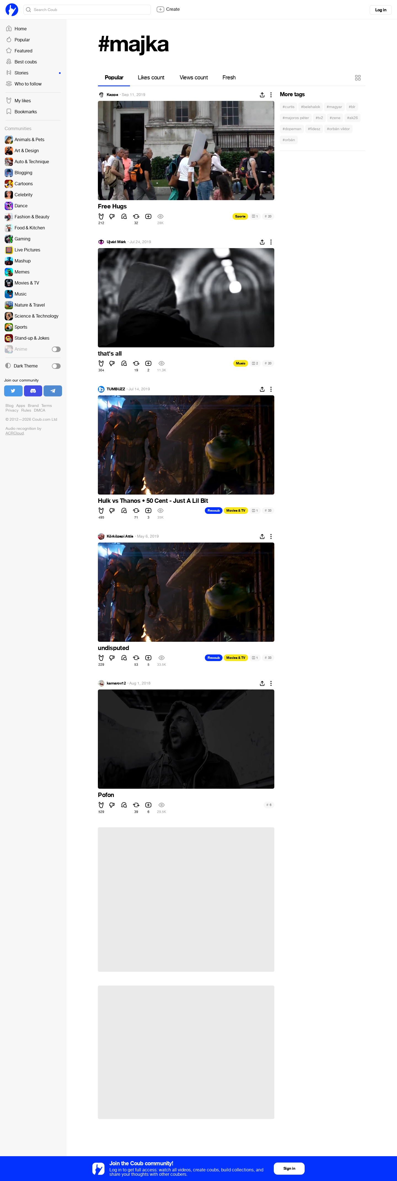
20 (268, 216)
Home (16, 29)
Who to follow (24, 84)
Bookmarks (21, 112)
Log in (380, 10)
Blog (10, 405)
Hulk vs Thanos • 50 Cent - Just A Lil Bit (153, 501)
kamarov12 (116, 683)
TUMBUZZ (116, 389)
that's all (110, 354)
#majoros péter (296, 117)
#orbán (289, 140)
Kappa (112, 95)
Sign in (289, 1168)
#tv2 (319, 117)
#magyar (334, 106)
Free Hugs (112, 206)
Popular (18, 40)
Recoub (214, 510)
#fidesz (314, 128)
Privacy (12, 410)
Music (240, 363)
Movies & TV (235, 510)
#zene (335, 117)
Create (168, 9)
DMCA (39, 410)
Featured (19, 51)
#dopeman (292, 128)
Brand (33, 405)
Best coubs (21, 62)
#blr (352, 106)
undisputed (113, 648)
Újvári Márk (116, 242)
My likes (18, 101)
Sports (240, 216)
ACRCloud (15, 433)
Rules (26, 410)
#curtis (288, 106)
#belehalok (310, 106)
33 (268, 510)
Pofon (106, 795)
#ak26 (352, 117)
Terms (46, 405)
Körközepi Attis (120, 536)
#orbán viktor (338, 128)
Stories (33, 73)
